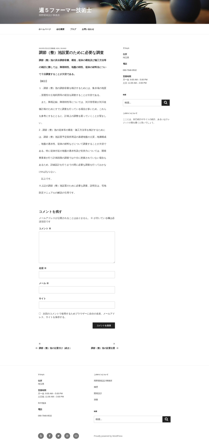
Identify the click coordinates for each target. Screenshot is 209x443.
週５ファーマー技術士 (65, 10)
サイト (42, 298)
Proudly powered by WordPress (108, 436)
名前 (42, 268)
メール (44, 283)
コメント (45, 228)
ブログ (73, 29)
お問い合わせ (88, 29)
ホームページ (45, 29)
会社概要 (60, 29)
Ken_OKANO (61, 48)
